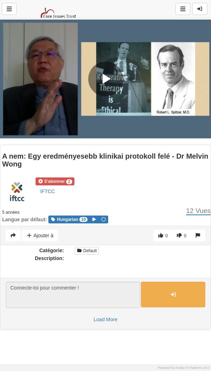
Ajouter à (39, 235)
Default (87, 250)
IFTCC (47, 191)
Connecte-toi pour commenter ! (73, 295)
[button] (55, 181)
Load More (105, 319)
